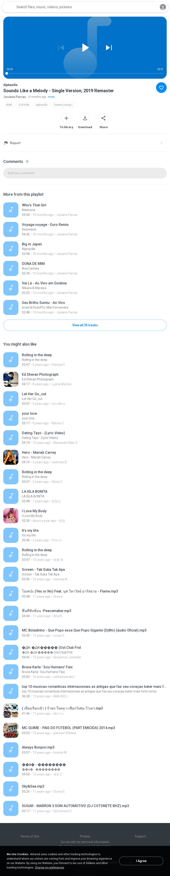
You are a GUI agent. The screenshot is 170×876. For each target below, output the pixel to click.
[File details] (52, 209)
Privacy (85, 836)
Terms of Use (29, 836)
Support (140, 836)
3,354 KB (23, 104)
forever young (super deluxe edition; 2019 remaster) (66, 104)
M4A (9, 104)
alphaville (41, 104)
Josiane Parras (14, 97)
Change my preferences (49, 867)
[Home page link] (8, 7)
